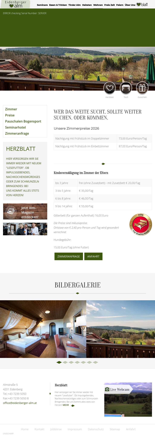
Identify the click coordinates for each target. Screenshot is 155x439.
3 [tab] (71, 362)
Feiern (119, 5)
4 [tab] (77, 362)
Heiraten (87, 5)
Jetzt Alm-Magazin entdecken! (29, 212)
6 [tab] (89, 362)
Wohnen (98, 5)
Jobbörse (56, 429)
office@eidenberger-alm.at (20, 403)
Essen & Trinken (58, 5)
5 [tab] (83, 362)
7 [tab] (95, 362)
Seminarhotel (15, 127)
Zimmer (11, 109)
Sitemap (115, 429)
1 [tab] (59, 362)
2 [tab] (65, 362)
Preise (10, 115)
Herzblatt (142, 5)
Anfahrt (93, 256)
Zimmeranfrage (17, 133)
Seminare (42, 5)
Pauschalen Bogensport (23, 121)
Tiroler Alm (74, 5)
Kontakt (39, 429)
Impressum (75, 429)
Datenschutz (96, 429)
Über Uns (130, 5)
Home (24, 429)
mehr (66, 404)
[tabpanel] (43, 329)
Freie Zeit (109, 5)
